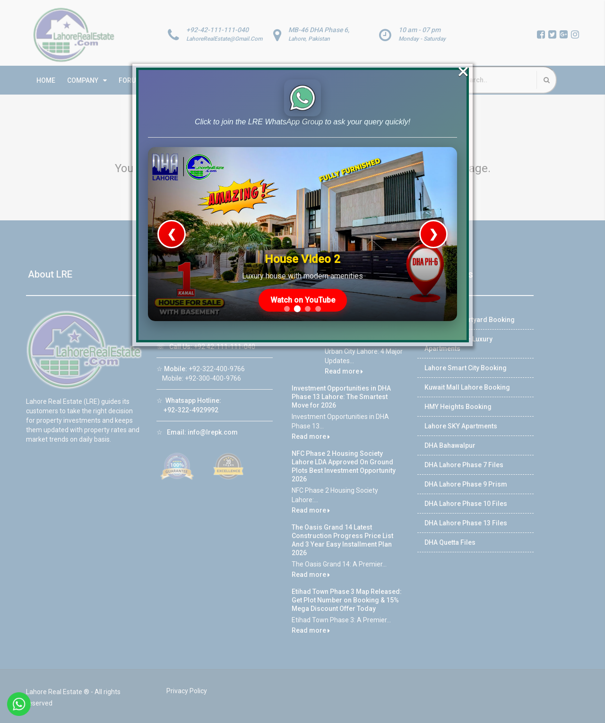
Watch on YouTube (303, 265)
